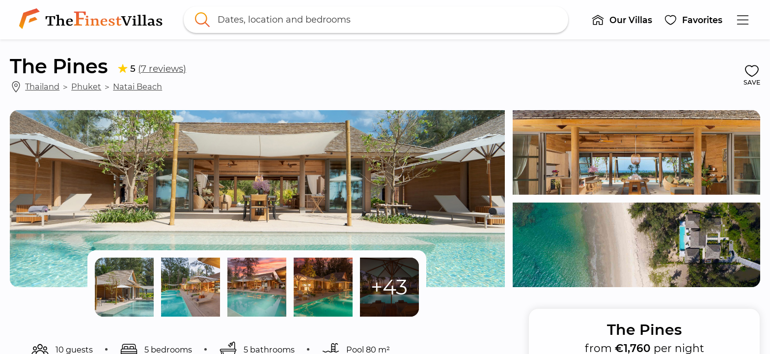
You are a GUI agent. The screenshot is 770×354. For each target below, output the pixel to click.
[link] (92, 19)
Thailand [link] (42, 86)
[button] (621, 19)
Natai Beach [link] (137, 86)
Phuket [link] (86, 86)
